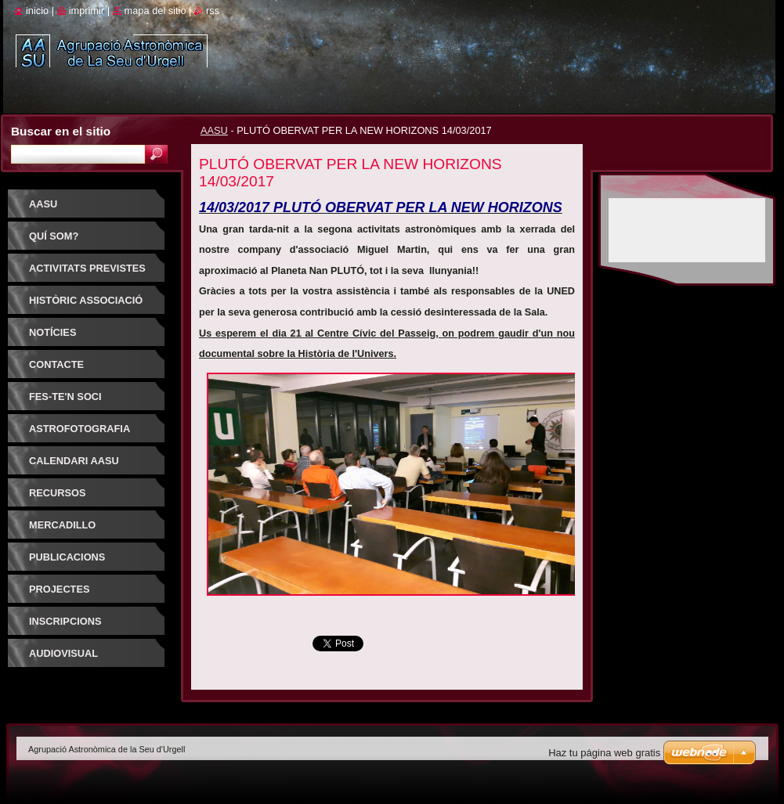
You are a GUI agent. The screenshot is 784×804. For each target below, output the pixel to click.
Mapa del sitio (155, 10)
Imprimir (87, 10)
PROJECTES (59, 589)
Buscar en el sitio (60, 131)
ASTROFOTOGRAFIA (79, 428)
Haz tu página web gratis (604, 753)
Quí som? (53, 236)
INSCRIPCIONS (65, 621)
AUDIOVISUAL (63, 653)
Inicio (37, 10)
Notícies (52, 332)
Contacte (56, 364)
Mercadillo (62, 525)
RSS (212, 10)
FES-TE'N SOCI (65, 396)
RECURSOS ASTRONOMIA (63, 498)
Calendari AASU (74, 461)
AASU (214, 130)
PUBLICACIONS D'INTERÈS (67, 562)
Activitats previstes (87, 268)
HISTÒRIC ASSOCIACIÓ (86, 300)
